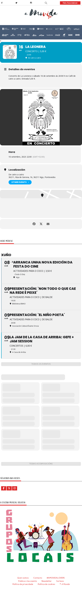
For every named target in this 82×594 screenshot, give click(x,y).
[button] (46, 2)
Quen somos (23, 578)
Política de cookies (46, 584)
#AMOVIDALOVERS (56, 578)
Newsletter (47, 581)
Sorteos (60, 581)
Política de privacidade (22, 584)
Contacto (37, 578)
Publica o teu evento (27, 581)
